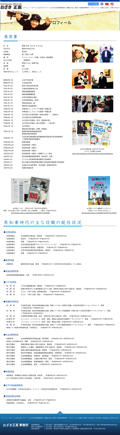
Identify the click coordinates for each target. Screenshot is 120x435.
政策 (76, 7)
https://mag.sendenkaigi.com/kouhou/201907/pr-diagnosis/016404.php (92, 153)
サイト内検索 (93, 4)
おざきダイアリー (43, 7)
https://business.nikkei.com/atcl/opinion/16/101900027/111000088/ (30, 213)
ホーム (25, 7)
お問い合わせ (114, 7)
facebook (91, 418)
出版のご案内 (82, 418)
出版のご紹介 (104, 7)
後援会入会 (70, 7)
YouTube (98, 418)
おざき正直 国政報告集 (57, 7)
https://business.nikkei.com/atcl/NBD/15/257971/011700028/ (99, 213)
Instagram (105, 418)
